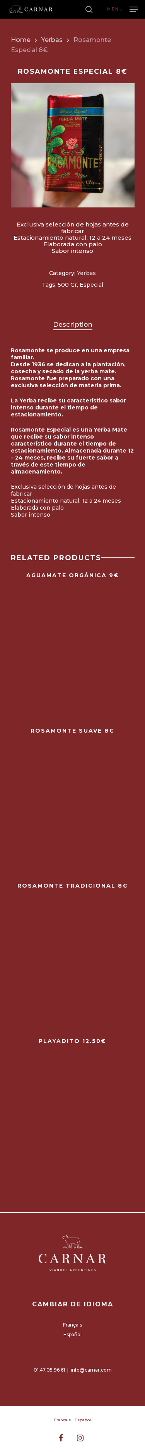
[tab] (73, 324)
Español (72, 1334)
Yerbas (52, 40)
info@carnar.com (91, 1370)
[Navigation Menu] (122, 9)
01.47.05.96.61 (49, 1370)
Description (72, 324)
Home (21, 40)
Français (72, 1325)
